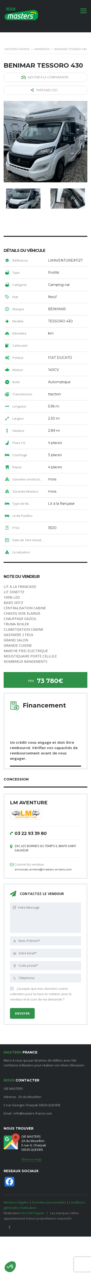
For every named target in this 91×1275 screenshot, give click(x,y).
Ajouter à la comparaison (44, 77)
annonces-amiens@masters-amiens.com (43, 869)
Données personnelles (49, 1202)
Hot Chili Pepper (32, 1213)
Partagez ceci (44, 90)
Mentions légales (16, 1202)
